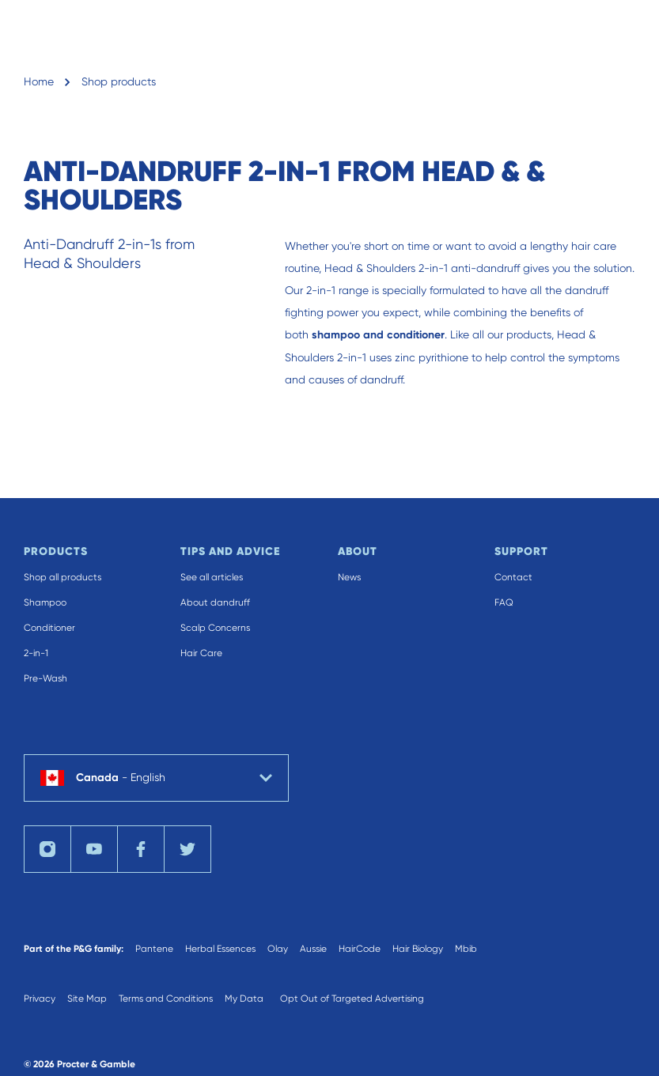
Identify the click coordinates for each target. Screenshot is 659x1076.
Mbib (466, 948)
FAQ (503, 602)
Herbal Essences (220, 948)
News (349, 577)
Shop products (118, 81)
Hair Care (201, 653)
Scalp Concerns (215, 627)
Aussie (313, 948)
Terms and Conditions (166, 998)
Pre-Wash (45, 678)
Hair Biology (417, 948)
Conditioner (49, 627)
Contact (513, 577)
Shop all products (62, 577)
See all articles (211, 577)
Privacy (39, 998)
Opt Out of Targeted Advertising (352, 998)
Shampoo (45, 602)
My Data (244, 998)
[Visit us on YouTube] (94, 849)
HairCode (360, 948)
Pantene (154, 948)
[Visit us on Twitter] (187, 849)
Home (39, 81)
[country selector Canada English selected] (156, 778)
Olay (277, 948)
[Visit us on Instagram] (47, 849)
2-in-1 (36, 653)
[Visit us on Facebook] (141, 849)
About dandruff (215, 602)
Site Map (87, 998)
